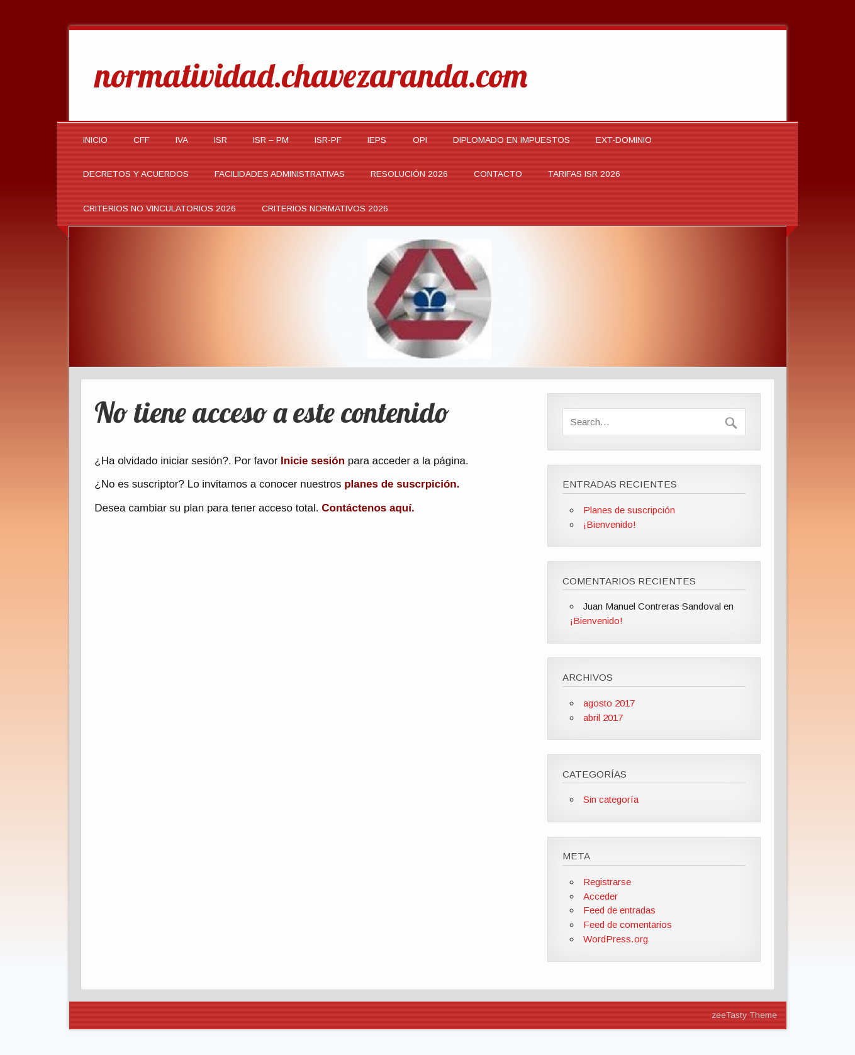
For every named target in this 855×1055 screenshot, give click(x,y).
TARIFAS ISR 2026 (584, 174)
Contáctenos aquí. (367, 508)
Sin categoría (611, 799)
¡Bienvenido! (609, 524)
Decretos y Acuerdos (136, 174)
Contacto (498, 174)
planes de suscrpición (400, 484)
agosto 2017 (609, 703)
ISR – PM (271, 140)
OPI (420, 140)
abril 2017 (603, 717)
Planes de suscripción (629, 510)
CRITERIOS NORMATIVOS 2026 (325, 208)
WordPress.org (615, 939)
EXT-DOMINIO (624, 140)
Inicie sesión (313, 461)
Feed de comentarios (627, 924)
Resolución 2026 (409, 174)
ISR (220, 140)
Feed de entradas (619, 910)
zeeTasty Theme (744, 1015)
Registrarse (607, 881)
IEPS (376, 140)
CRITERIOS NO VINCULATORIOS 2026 (159, 208)
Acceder (600, 896)
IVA (182, 140)
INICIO (95, 140)
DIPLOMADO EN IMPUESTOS (511, 140)
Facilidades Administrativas (280, 174)
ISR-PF (328, 140)
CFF (141, 140)
